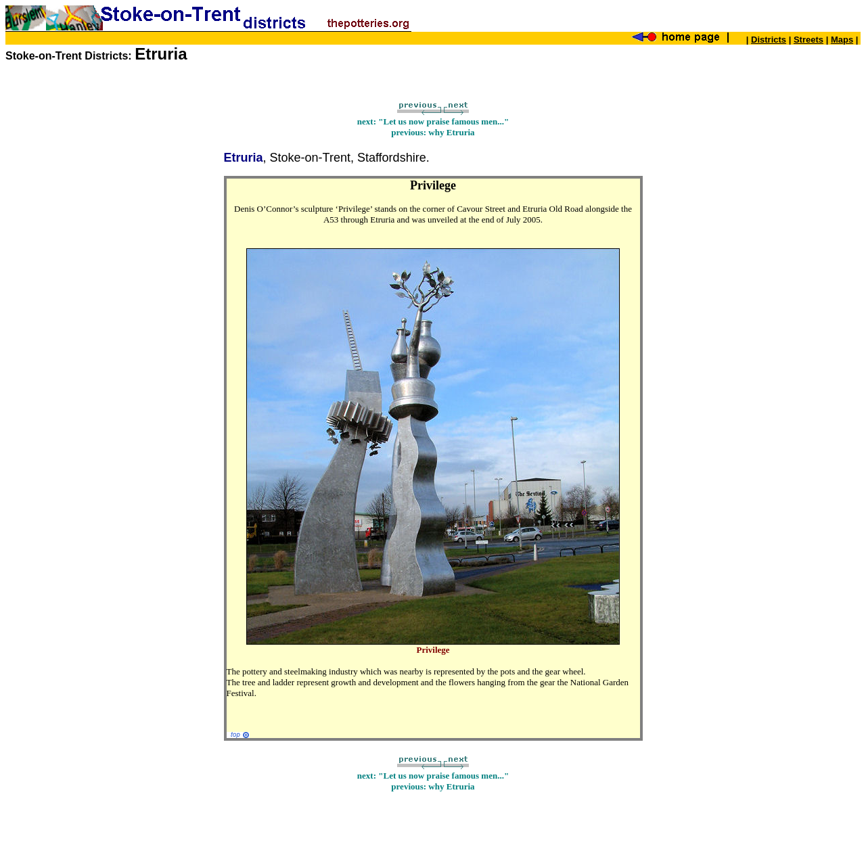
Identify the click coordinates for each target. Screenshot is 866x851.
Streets (808, 39)
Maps (842, 39)
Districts (768, 39)
